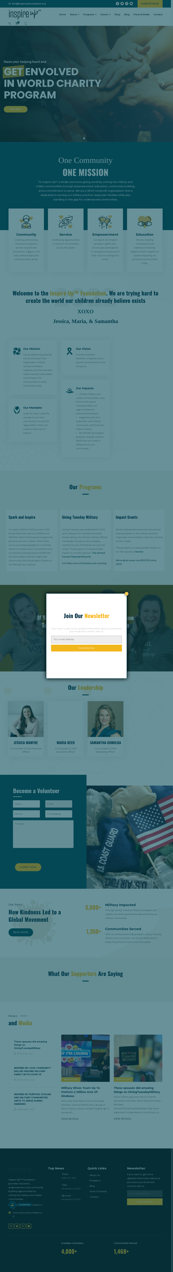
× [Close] (126, 594)
